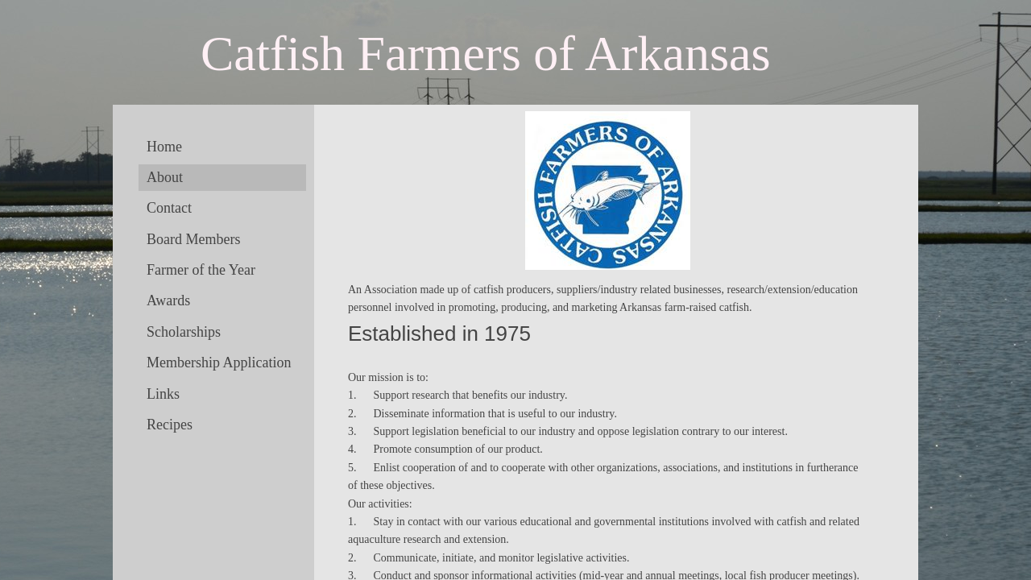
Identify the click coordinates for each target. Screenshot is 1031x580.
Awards (168, 300)
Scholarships (184, 332)
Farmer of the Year (201, 270)
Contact (169, 208)
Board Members (193, 239)
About (165, 177)
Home (164, 147)
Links (163, 394)
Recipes (170, 424)
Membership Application (219, 362)
